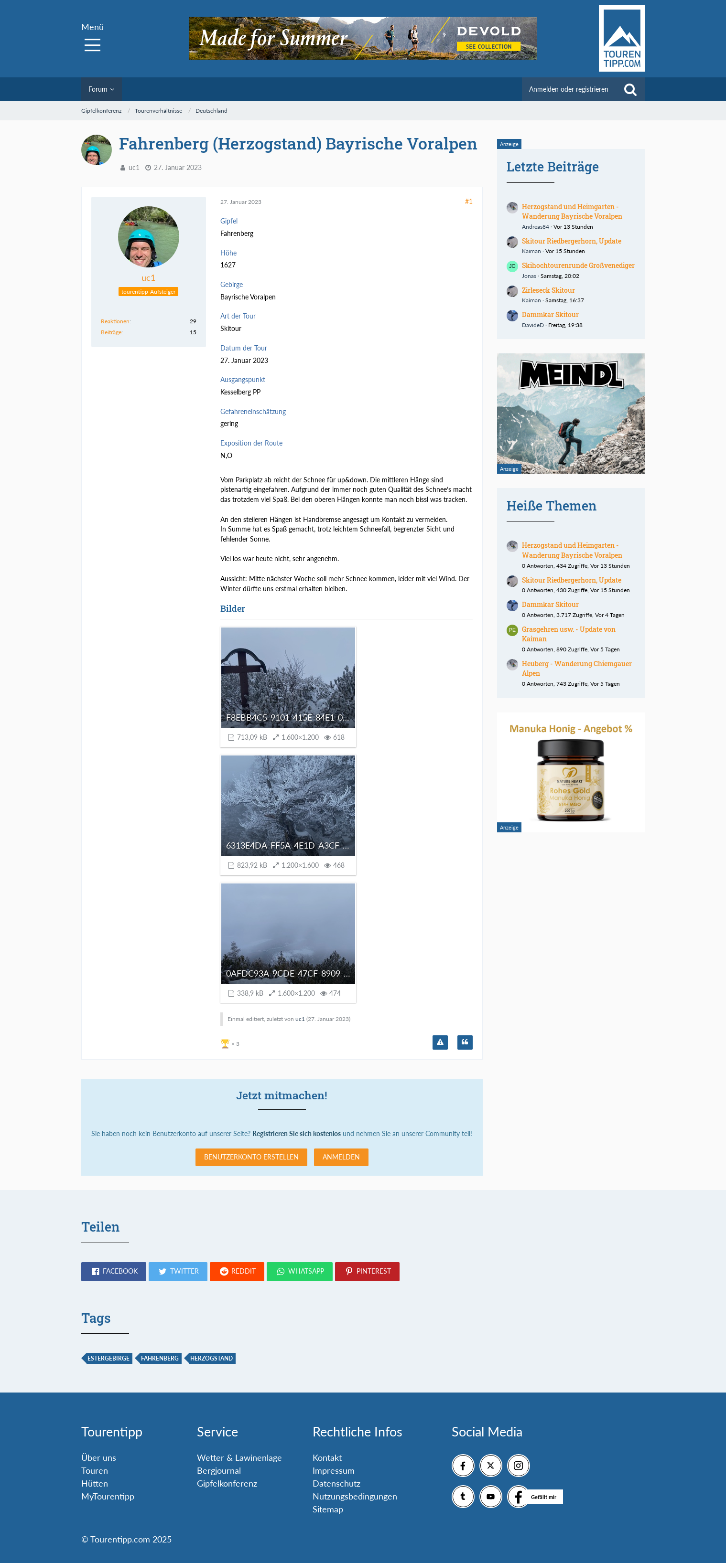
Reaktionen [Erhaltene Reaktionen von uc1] (115, 321)
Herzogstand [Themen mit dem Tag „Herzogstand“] (211, 1358)
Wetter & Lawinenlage (239, 1457)
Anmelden (341, 1157)
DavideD (533, 325)
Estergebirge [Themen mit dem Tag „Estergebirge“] (108, 1358)
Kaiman (531, 251)
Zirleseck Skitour (548, 290)
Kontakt (327, 1457)
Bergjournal (219, 1470)
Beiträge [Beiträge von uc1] (111, 332)
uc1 (134, 167)
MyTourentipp (107, 1496)
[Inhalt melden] (440, 1042)
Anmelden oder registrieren (568, 89)
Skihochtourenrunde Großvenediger (578, 265)
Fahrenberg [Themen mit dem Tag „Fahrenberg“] (160, 1358)
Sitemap (328, 1509)
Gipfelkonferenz (227, 1483)
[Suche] (630, 89)
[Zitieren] (465, 1042)
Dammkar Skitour (550, 314)
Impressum (334, 1470)
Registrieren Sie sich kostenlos (296, 1133)
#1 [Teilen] (469, 201)
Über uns (98, 1457)
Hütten (94, 1483)
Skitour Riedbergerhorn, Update (571, 240)
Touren (94, 1470)
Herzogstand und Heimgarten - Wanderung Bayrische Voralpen (572, 211)
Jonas (529, 275)
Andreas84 (535, 226)
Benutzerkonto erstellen (251, 1157)
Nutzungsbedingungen (355, 1496)
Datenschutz (336, 1483)
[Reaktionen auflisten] (231, 1043)
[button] (113, 1271)
